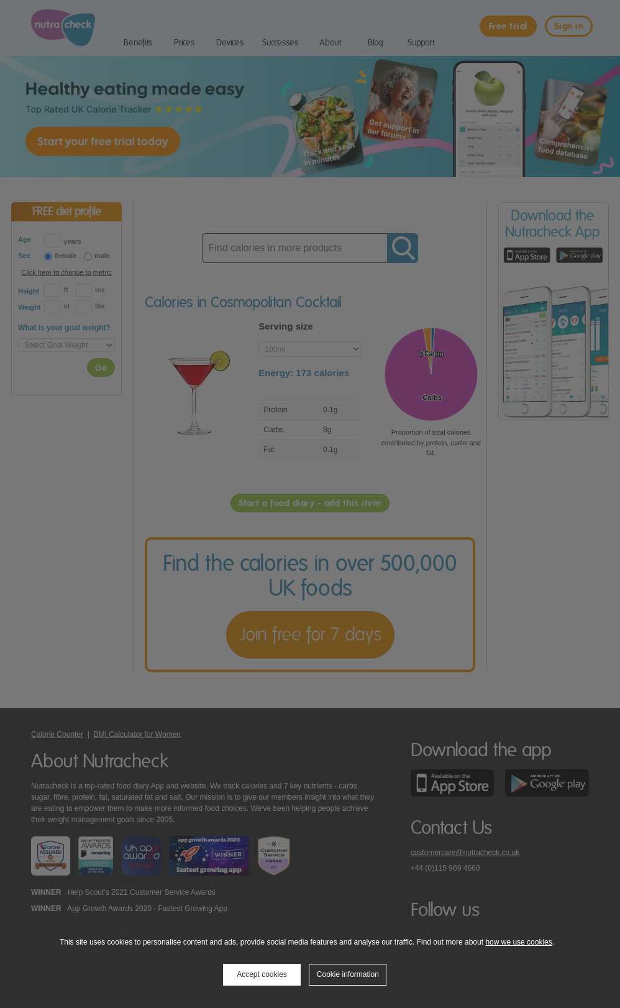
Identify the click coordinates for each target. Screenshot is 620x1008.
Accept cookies (262, 974)
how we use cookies (518, 942)
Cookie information (348, 974)
